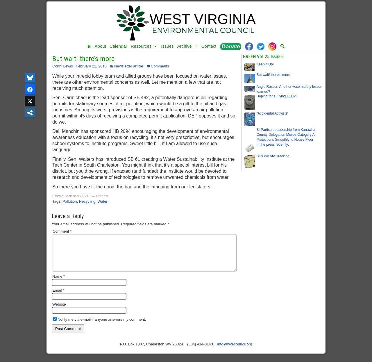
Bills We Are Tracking (273, 156)
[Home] (89, 46)
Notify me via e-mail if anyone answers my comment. (99, 326)
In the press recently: (273, 144)
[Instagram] (272, 46)
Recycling (87, 201)
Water (102, 201)
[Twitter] (261, 46)
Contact (209, 46)
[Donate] (230, 46)
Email (58, 297)
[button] (282, 46)
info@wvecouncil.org (234, 351)
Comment (62, 231)
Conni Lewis (62, 66)
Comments (160, 66)
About (100, 46)
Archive (187, 46)
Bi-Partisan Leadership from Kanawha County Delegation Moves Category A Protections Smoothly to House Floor (286, 135)
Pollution (69, 201)
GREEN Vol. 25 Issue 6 (263, 56)
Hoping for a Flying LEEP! (277, 96)
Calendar (118, 46)
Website (59, 311)
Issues (167, 46)
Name (58, 283)
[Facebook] (249, 46)
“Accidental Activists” (273, 113)
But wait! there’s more (83, 59)
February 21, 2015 (91, 66)
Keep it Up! (265, 64)
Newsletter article (128, 66)
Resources (144, 46)
